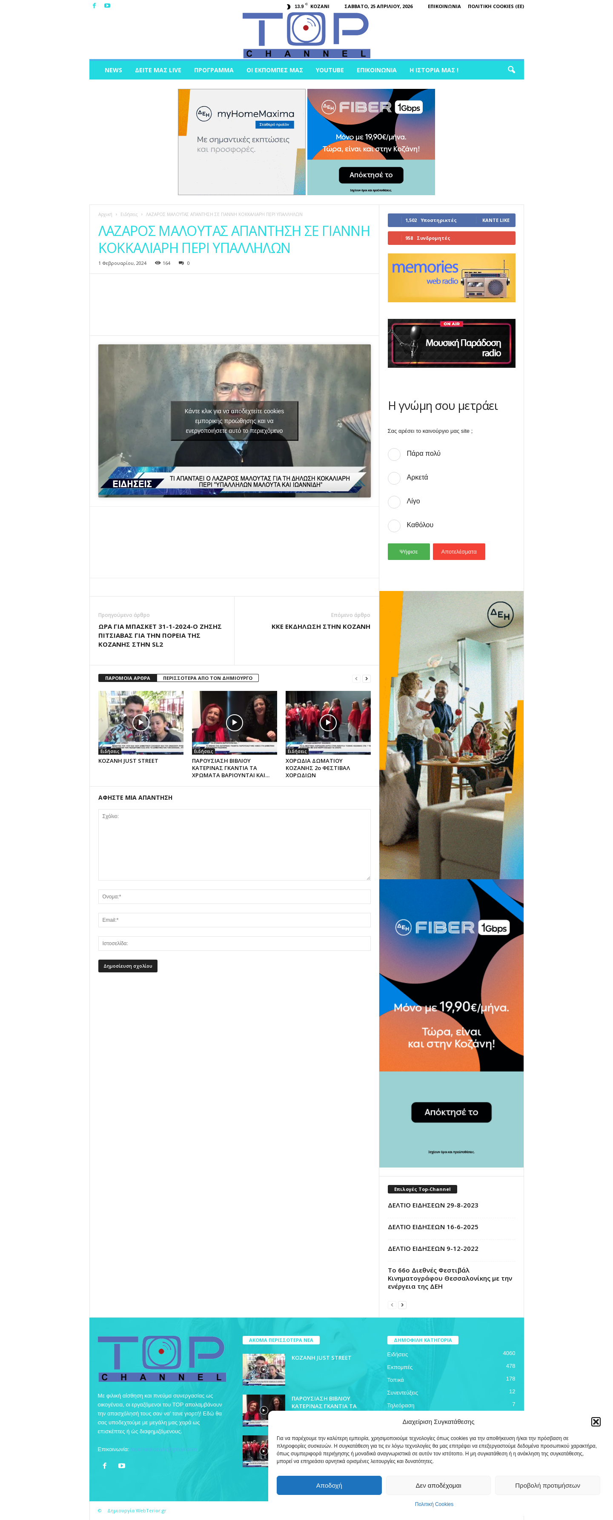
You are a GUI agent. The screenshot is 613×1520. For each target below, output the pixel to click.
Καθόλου (420, 524)
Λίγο (413, 501)
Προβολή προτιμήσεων (547, 1485)
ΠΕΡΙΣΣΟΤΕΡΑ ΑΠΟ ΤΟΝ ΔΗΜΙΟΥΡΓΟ (207, 678)
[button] (596, 1422)
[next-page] (366, 678)
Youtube (330, 70)
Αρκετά (417, 477)
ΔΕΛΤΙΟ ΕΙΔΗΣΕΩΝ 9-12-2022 (433, 1248)
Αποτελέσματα (459, 551)
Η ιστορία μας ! (434, 70)
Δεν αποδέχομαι (438, 1485)
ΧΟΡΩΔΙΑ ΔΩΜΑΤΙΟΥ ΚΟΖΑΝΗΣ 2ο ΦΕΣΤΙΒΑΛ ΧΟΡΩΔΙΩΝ (318, 768)
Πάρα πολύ (424, 453)
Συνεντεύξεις (402, 1392)
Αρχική (105, 214)
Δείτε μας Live (158, 70)
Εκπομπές (400, 1367)
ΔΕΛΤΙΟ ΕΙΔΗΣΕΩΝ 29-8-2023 (433, 1205)
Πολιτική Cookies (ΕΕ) (496, 6)
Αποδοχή (329, 1485)
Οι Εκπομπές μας (274, 70)
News (113, 70)
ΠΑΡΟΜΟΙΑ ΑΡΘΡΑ (127, 678)
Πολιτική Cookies (434, 1504)
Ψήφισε (408, 551)
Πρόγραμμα (214, 70)
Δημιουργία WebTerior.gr (136, 1510)
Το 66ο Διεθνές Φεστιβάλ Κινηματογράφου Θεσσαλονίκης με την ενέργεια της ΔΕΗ (450, 1278)
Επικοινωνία (444, 6)
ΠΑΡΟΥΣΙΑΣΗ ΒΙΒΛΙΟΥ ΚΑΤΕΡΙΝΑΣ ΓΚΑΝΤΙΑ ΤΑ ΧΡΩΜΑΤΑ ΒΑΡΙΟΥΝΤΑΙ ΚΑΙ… (230, 768)
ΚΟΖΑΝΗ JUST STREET (128, 760)
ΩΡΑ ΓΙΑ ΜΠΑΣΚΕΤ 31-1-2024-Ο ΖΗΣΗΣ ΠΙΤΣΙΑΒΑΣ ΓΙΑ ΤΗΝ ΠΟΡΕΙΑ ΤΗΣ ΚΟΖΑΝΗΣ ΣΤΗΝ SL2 (160, 635)
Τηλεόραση (401, 1405)
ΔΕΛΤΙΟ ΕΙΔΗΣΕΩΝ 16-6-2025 (433, 1226)
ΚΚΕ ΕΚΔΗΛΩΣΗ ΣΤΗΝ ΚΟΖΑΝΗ (321, 626)
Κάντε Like (496, 220)
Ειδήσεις (129, 214)
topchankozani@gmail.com (164, 1449)
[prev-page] (356, 678)
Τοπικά (395, 1380)
